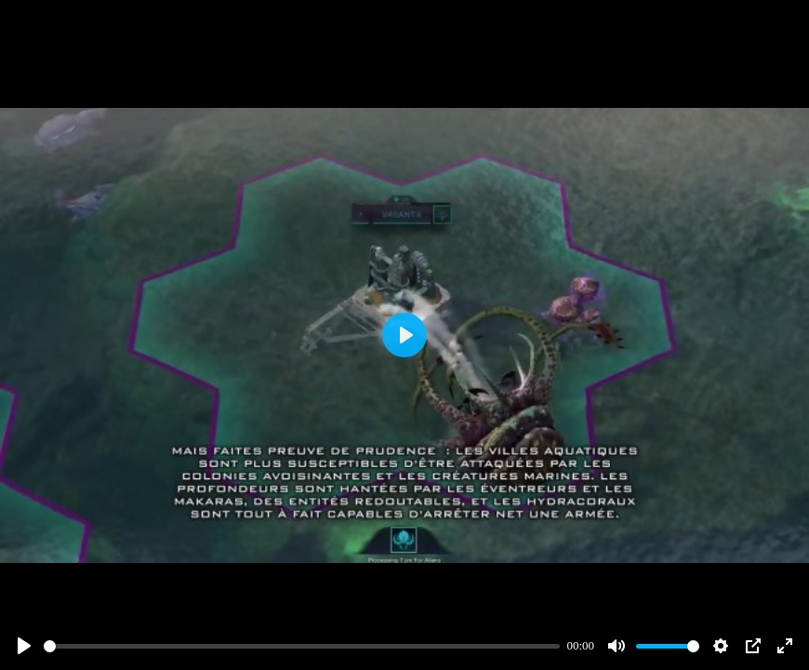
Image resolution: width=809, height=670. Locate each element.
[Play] (24, 646)
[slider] (302, 646)
